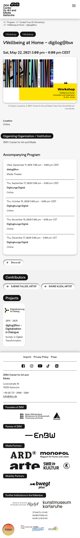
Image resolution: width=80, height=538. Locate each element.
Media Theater (14, 174)
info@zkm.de (10, 396)
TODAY (8, 529)
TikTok (48, 366)
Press (54, 357)
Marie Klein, (60, 286)
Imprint (27, 357)
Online (6, 124)
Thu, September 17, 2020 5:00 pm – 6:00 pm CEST (33, 183)
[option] (15, 324)
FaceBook (23, 366)
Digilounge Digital (16, 187)
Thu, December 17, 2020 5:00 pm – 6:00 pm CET (32, 237)
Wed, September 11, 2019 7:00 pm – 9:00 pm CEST (33, 165)
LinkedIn (57, 366)
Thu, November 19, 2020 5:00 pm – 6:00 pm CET (32, 219)
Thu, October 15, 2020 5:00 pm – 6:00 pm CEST (31, 201)
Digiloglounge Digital (17, 205)
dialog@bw (13, 169)
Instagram (32, 366)
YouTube (40, 366)
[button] (40, 80)
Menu (74, 5)
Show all (15, 262)
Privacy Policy (41, 357)
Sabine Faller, (24, 286)
